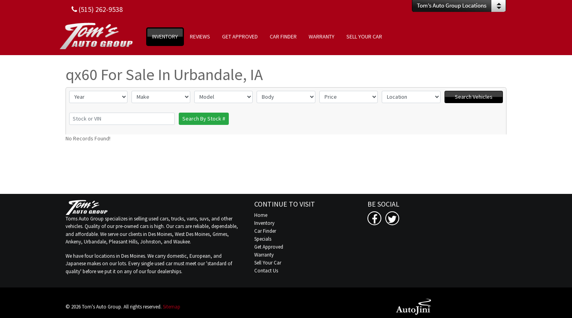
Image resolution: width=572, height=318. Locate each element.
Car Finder (265, 231)
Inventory (264, 223)
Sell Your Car (267, 262)
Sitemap (171, 306)
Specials (262, 239)
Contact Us (266, 270)
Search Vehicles (474, 96)
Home (260, 215)
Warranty (264, 254)
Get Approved (268, 246)
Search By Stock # (203, 118)
